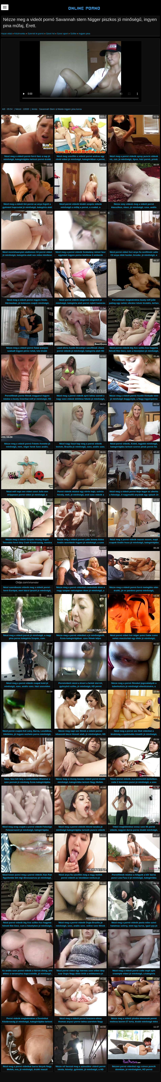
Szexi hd (50, 33)
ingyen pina (84, 33)
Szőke (73, 33)
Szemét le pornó (36, 33)
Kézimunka (19, 33)
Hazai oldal (7, 33)
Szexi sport (62, 33)
